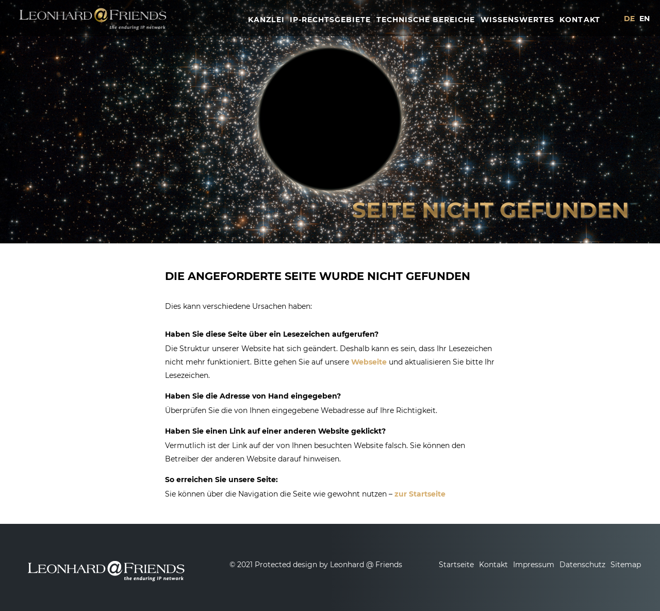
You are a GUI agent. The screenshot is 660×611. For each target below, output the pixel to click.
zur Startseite (420, 494)
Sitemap (625, 564)
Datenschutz (582, 564)
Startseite (456, 564)
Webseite (369, 362)
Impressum (533, 564)
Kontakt (493, 564)
